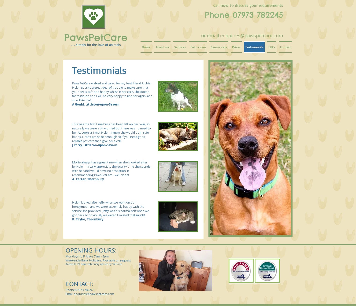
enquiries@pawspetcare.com (251, 35)
